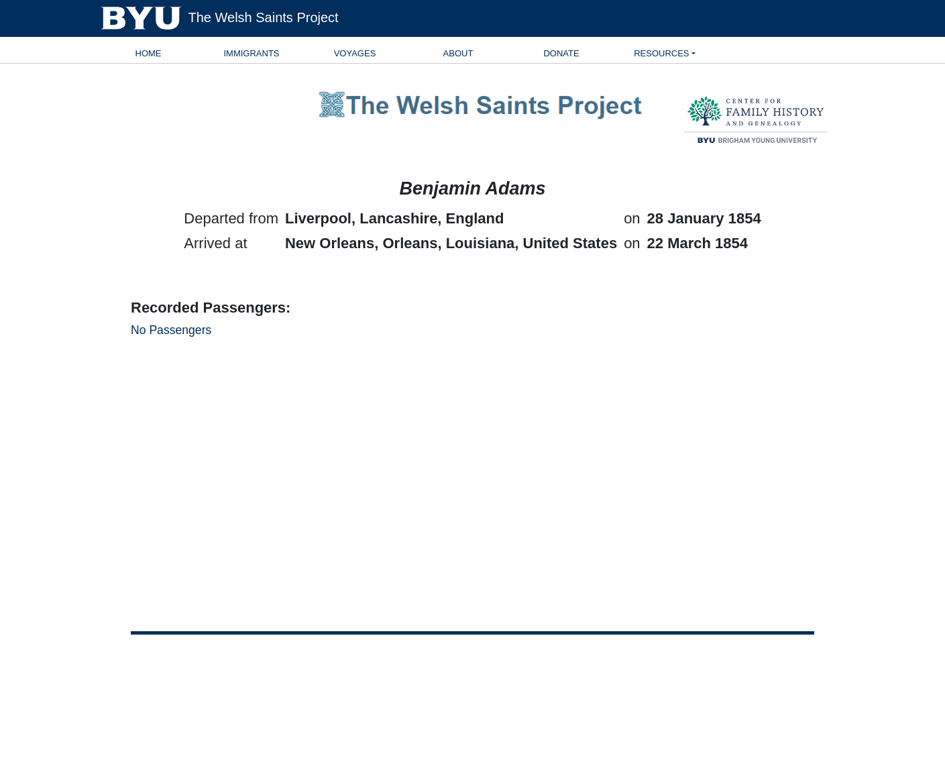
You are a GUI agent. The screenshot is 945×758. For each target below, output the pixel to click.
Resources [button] (661, 53)
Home (148, 53)
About (458, 53)
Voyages (355, 53)
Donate (561, 53)
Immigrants (251, 53)
